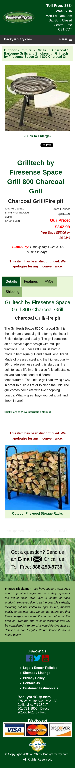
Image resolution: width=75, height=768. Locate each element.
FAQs (49, 281)
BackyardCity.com (18, 39)
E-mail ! (30, 559)
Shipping (12, 292)
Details (11, 281)
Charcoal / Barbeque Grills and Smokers (36, 52)
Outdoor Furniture (18, 50)
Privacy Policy (34, 678)
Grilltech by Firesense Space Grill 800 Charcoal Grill (36, 55)
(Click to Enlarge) (37, 136)
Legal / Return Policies (40, 667)
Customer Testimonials (40, 688)
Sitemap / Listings (36, 673)
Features (31, 281)
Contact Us (31, 683)
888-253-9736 (47, 567)
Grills (42, 50)
